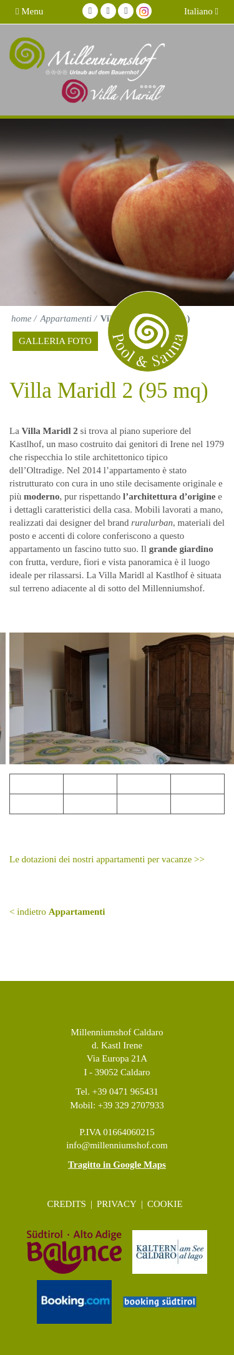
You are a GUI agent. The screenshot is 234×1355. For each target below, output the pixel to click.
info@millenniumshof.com (117, 1145)
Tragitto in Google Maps (117, 1165)
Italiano (201, 11)
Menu (29, 11)
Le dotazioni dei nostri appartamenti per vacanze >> (107, 859)
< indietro (57, 912)
